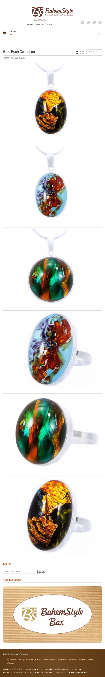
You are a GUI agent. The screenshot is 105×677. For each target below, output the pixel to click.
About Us (82, 659)
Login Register (40, 20)
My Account (32, 24)
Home (6, 57)
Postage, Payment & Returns (29, 659)
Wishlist (41, 24)
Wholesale (11, 663)
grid (77, 52)
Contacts (90, 659)
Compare (49, 24)
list (82, 52)
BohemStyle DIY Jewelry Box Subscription (60, 659)
